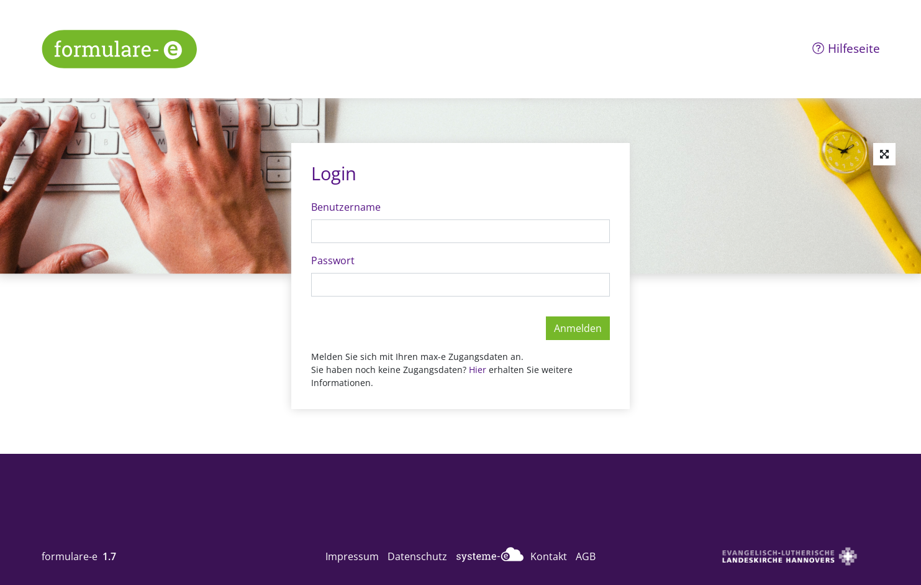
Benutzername (346, 207)
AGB (586, 556)
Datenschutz (417, 556)
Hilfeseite (845, 48)
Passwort (333, 260)
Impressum (352, 556)
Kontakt (548, 556)
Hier (479, 369)
